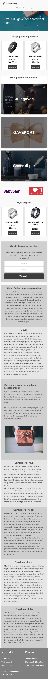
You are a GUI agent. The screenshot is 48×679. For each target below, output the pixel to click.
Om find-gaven (31, 658)
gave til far (16, 613)
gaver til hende (13, 519)
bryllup (38, 391)
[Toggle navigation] (41, 3)
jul (34, 391)
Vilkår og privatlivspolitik (35, 665)
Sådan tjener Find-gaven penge (24, 8)
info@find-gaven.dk (14, 671)
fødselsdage (27, 391)
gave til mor (20, 566)
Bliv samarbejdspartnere (34, 662)
